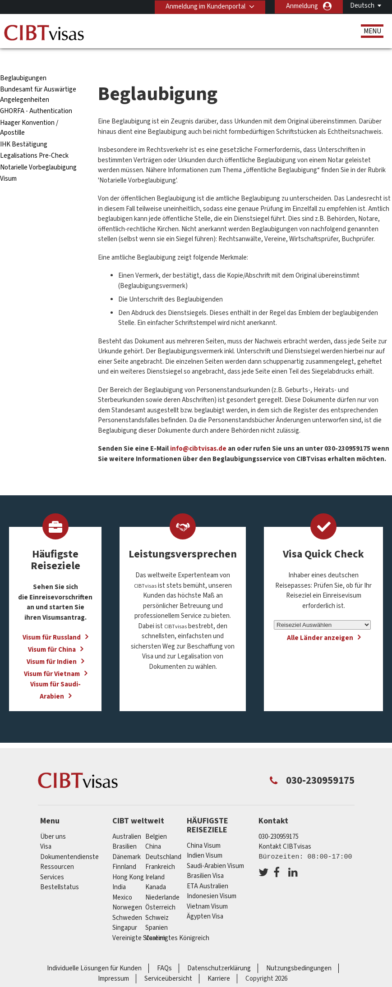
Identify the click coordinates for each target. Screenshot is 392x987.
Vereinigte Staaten (139, 922)
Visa (45, 830)
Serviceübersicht (168, 962)
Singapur (124, 911)
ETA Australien (207, 870)
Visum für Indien (52, 645)
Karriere (219, 962)
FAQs (164, 952)
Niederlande (162, 881)
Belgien (156, 820)
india (119, 871)
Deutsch (362, 5)
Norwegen (127, 891)
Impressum (113, 962)
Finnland (124, 850)
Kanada (155, 871)
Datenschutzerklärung (219, 952)
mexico (122, 881)
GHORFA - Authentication (36, 95)
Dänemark (126, 840)
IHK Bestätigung (23, 128)
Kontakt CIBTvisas (284, 830)
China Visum (204, 829)
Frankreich (160, 850)
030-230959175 (278, 820)
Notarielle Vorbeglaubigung (38, 151)
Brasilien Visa (205, 859)
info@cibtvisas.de (197, 432)
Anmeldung (302, 6)
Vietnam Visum (207, 890)
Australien (126, 820)
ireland (155, 861)
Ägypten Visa (205, 900)
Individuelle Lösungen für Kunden (94, 952)
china (153, 830)
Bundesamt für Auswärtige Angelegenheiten (38, 78)
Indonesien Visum (211, 880)
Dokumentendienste (69, 840)
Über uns (53, 820)
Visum (8, 162)
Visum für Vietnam (52, 658)
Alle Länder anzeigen (320, 621)
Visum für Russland (52, 621)
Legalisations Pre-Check (34, 139)
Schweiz (157, 901)
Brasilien (124, 830)
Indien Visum (204, 839)
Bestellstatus (59, 871)
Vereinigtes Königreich (177, 922)
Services (52, 861)
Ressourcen (57, 850)
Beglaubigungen (23, 62)
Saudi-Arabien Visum (215, 849)
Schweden (127, 901)
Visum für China (52, 633)
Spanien (156, 911)
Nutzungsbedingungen (299, 952)
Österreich (160, 891)
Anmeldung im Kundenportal (205, 6)
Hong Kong (128, 861)
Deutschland (163, 840)
